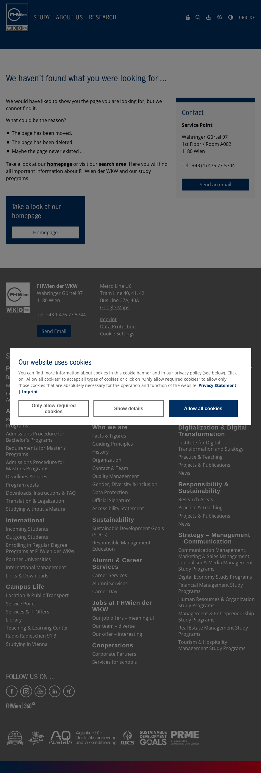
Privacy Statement (217, 385)
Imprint (30, 391)
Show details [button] (128, 408)
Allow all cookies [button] (203, 408)
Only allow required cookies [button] (54, 408)
